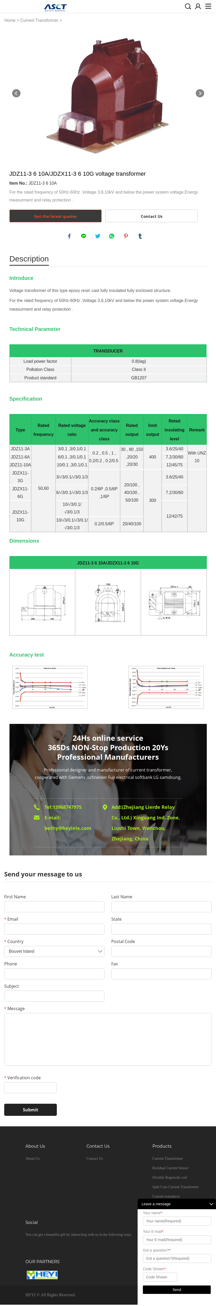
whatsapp (112, 237)
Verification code (22, 1079)
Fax (114, 965)
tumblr (141, 237)
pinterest (126, 237)
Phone (10, 965)
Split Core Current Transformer (175, 1188)
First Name (15, 898)
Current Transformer (39, 20)
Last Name (121, 898)
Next (200, 93)
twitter (98, 237)
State (116, 920)
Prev (16, 93)
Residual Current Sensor (170, 1169)
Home (10, 20)
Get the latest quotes (55, 216)
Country (13, 943)
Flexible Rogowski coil (169, 1179)
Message (14, 1010)
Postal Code (123, 943)
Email (11, 920)
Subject (11, 987)
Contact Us (151, 216)
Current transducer (166, 1198)
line (84, 237)
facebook (70, 237)
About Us (33, 1160)
